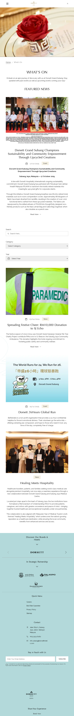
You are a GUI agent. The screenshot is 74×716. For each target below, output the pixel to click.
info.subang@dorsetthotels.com (38, 642)
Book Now (37, 714)
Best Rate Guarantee (33, 606)
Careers (29, 602)
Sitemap (29, 613)
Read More (34, 356)
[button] (65, 552)
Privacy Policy (31, 609)
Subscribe (62, 659)
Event (45, 172)
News (45, 328)
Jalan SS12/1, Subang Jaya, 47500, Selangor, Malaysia (37, 629)
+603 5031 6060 (35, 636)
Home (8, 62)
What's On (18, 62)
